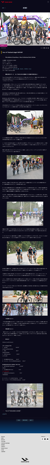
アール (30, 68)
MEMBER (3, 444)
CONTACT (3, 446)
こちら (3, 414)
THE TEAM (3, 441)
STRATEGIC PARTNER (5, 443)
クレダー (21, 68)
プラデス (26, 68)
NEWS (2, 438)
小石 (14, 68)
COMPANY (3, 451)
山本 (18, 68)
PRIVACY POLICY (4, 448)
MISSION (3, 439)
